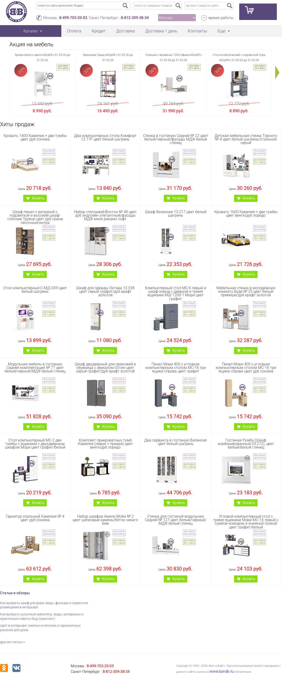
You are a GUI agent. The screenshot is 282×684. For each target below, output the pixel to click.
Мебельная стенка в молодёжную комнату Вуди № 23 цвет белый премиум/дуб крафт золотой (245, 291)
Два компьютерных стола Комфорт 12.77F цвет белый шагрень (105, 137)
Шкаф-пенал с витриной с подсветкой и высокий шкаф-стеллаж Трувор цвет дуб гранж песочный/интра (35, 217)
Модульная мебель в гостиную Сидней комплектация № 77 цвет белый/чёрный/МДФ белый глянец (35, 367)
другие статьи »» (12, 642)
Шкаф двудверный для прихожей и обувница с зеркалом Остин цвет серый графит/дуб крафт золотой (105, 367)
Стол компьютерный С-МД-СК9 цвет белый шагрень (35, 290)
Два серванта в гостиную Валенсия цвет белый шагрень (175, 442)
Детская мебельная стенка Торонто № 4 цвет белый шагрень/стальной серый (246, 139)
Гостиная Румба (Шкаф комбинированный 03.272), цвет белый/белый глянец (246, 443)
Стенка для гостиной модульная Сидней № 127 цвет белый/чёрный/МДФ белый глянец (175, 520)
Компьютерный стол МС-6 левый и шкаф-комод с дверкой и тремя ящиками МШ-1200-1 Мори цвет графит (175, 293)
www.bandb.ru (222, 671)
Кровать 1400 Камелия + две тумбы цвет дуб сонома (35, 137)
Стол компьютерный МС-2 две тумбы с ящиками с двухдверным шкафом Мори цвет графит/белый (35, 443)
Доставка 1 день (161, 30)
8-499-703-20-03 (73, 18)
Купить (38, 198)
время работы (221, 18)
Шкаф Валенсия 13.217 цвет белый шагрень (175, 214)
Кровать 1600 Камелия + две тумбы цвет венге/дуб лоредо (246, 214)
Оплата (74, 30)
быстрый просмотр (49, 152)
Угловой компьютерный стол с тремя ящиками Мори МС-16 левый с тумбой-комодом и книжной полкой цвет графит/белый (245, 521)
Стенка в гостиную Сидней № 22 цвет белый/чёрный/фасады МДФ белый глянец (175, 139)
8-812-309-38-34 (135, 18)
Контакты (197, 30)
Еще (221, 30)
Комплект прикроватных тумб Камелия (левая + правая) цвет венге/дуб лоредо (105, 443)
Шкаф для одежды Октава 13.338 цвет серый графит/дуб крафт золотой (105, 291)
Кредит (99, 30)
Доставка (125, 30)
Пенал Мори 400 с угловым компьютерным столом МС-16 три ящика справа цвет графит (175, 367)
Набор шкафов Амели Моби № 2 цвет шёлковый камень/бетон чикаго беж (105, 520)
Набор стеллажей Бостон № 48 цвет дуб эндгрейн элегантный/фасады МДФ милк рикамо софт (105, 215)
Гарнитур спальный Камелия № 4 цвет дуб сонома (35, 518)
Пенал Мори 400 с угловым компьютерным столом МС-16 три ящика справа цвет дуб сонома (246, 367)
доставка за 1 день (63, 66)
